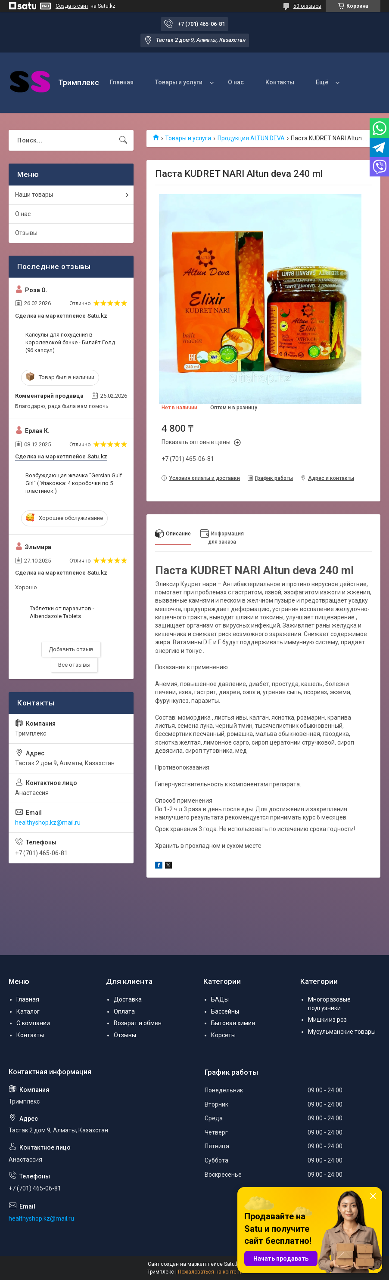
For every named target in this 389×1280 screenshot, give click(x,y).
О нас (236, 82)
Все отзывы (74, 665)
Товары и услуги (178, 82)
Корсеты (223, 1035)
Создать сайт (72, 6)
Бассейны (225, 1011)
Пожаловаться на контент (210, 1272)
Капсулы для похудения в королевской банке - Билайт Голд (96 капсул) (70, 342)
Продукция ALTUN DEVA (251, 138)
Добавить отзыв (71, 649)
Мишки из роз (327, 1019)
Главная (122, 82)
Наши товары (34, 194)
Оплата (124, 1011)
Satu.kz (233, 1264)
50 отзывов (307, 6)
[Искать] (123, 140)
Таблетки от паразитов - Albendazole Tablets (62, 612)
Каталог (28, 1011)
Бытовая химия (233, 1023)
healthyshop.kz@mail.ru (48, 822)
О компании (33, 1023)
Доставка (128, 999)
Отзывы (26, 232)
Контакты (279, 82)
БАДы (220, 999)
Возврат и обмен (138, 1023)
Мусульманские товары (342, 1031)
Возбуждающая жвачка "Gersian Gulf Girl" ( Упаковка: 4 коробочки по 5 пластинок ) (73, 483)
